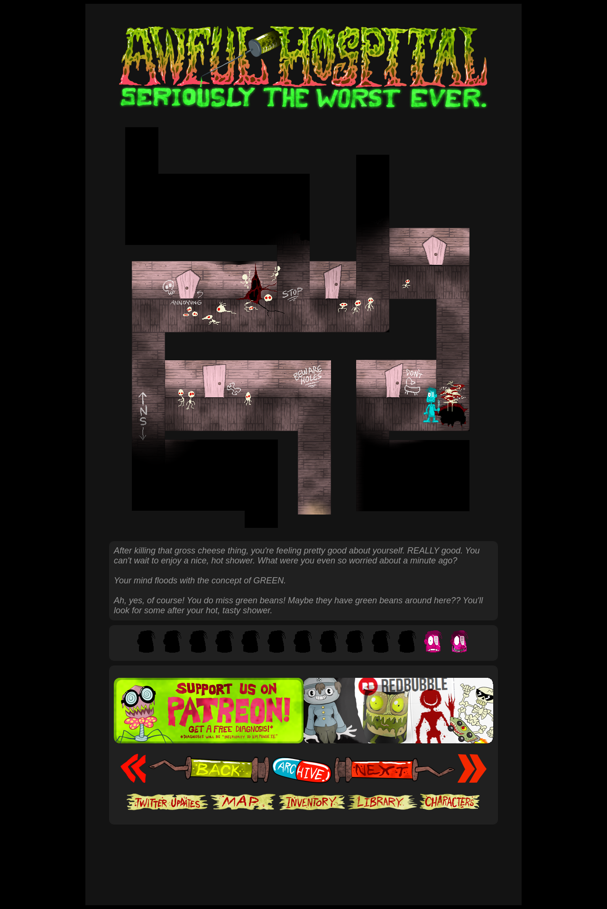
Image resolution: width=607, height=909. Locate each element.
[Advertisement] (303, 853)
